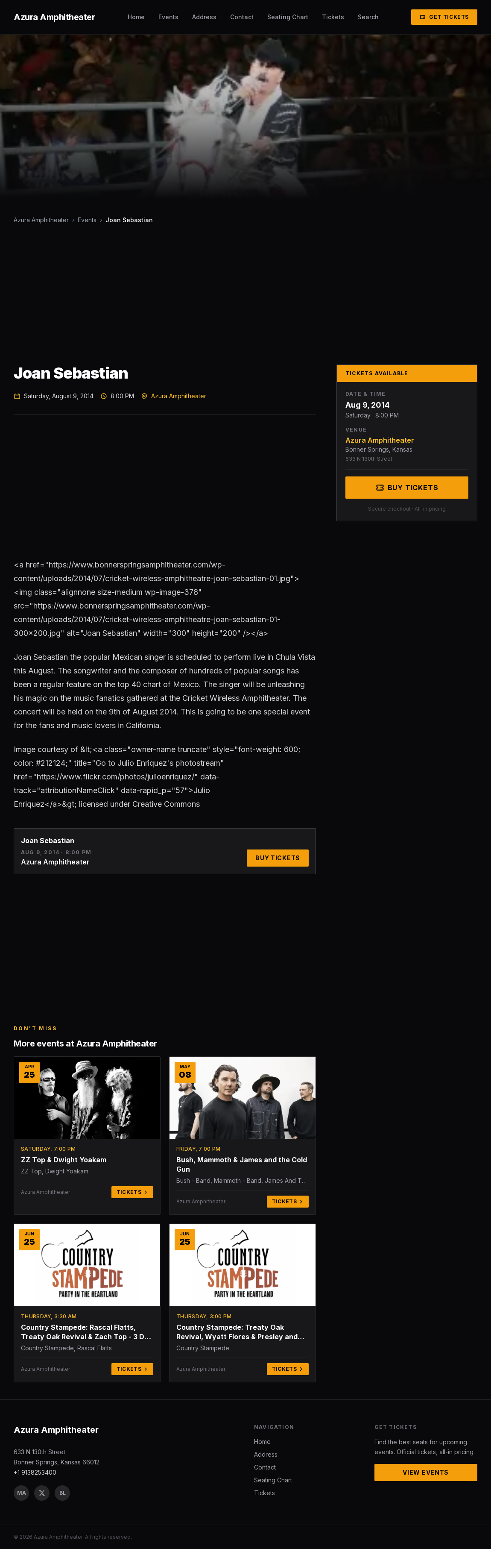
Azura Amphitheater (41, 219)
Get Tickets (444, 17)
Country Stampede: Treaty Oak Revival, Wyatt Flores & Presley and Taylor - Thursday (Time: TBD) (237, 1332)
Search (368, 17)
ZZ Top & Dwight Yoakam (63, 1159)
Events (168, 17)
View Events (426, 1472)
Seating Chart (287, 17)
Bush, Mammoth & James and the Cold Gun (241, 1164)
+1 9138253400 (35, 1472)
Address (204, 17)
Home (136, 17)
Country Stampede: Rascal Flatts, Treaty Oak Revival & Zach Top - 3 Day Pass (87, 1332)
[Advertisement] (245, 294)
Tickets (333, 17)
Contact (242, 17)
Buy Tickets (277, 857)
